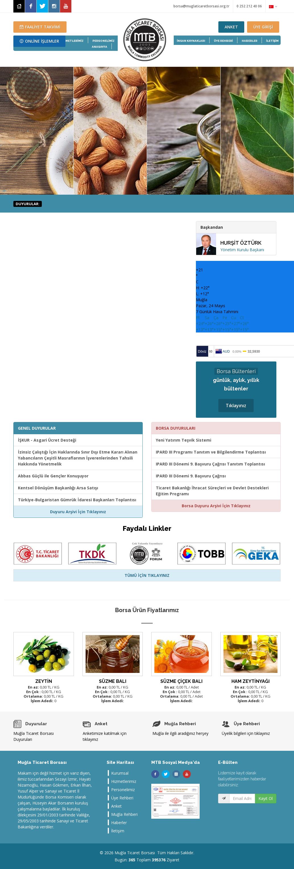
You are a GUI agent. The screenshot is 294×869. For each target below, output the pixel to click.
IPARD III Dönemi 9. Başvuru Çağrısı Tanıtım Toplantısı (210, 464)
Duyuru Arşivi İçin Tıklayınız (78, 511)
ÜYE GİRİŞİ (263, 27)
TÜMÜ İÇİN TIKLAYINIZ (147, 575)
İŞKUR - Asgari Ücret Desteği (47, 440)
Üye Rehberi (122, 798)
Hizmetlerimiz (123, 781)
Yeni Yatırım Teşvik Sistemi (183, 440)
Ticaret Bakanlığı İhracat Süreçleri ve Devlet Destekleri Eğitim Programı (212, 490)
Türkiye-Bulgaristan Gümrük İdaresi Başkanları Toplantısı (77, 499)
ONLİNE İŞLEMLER (39, 41)
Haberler (119, 822)
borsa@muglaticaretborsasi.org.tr (201, 6)
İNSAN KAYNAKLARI (191, 40)
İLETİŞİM (272, 40)
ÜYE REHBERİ (223, 40)
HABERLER (249, 40)
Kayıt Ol (265, 798)
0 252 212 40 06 (249, 6)
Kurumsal (120, 773)
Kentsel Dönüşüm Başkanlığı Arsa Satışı (58, 487)
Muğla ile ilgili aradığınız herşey (180, 733)
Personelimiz (123, 789)
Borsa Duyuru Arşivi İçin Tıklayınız (216, 505)
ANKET (231, 27)
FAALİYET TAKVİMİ (40, 27)
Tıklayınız (236, 405)
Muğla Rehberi (124, 814)
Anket (116, 806)
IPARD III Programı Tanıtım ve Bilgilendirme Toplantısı (211, 452)
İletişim (117, 830)
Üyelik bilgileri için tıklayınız (246, 733)
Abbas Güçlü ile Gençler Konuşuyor (53, 476)
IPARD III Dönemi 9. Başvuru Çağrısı (191, 476)
